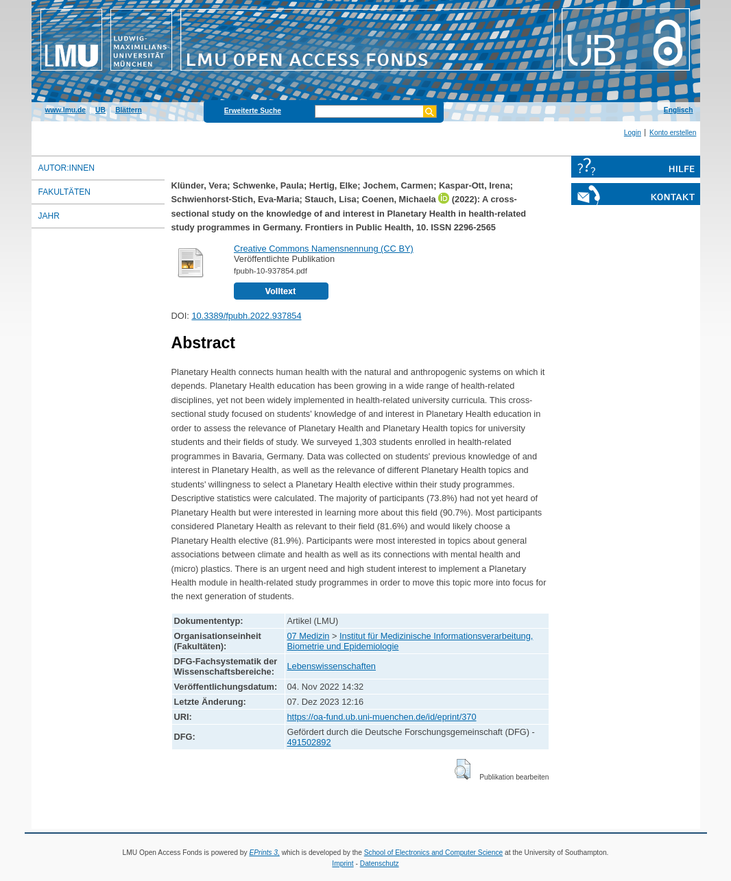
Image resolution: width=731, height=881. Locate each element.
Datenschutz (379, 863)
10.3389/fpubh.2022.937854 (246, 316)
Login (632, 132)
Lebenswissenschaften (331, 666)
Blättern (128, 110)
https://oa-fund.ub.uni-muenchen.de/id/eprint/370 (382, 717)
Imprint (342, 863)
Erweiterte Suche (252, 110)
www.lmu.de (65, 110)
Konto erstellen (672, 132)
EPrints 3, (264, 852)
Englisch (678, 110)
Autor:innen (66, 168)
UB (100, 110)
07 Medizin (308, 636)
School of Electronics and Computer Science (433, 852)
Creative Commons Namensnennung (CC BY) (324, 248)
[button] (462, 769)
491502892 (309, 742)
